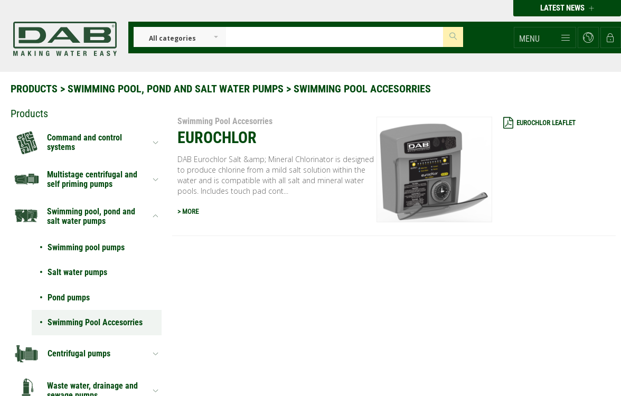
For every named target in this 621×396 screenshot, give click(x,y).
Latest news (567, 8)
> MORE (188, 211)
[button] (545, 37)
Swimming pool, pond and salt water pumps (176, 88)
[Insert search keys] (334, 37)
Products (34, 88)
